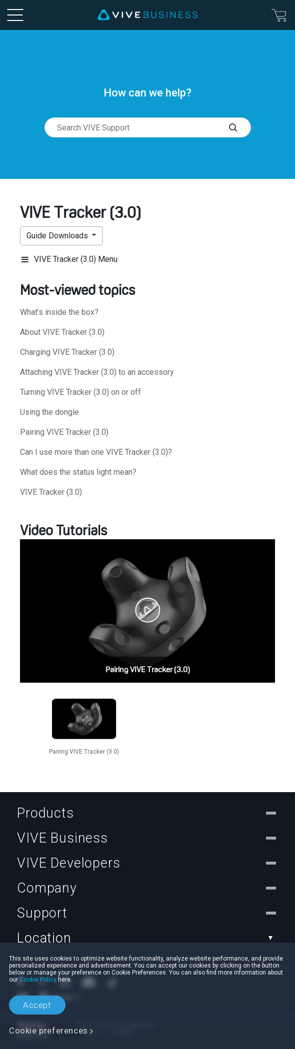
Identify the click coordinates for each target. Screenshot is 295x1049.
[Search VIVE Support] (239, 127)
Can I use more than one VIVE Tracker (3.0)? (96, 452)
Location (147, 938)
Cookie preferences (48, 1031)
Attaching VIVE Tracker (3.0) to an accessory (97, 372)
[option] (84, 725)
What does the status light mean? (78, 472)
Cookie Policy (38, 979)
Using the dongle (49, 412)
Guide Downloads (58, 235)
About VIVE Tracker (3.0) (62, 332)
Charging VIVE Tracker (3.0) (67, 352)
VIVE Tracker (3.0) (51, 492)
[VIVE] (148, 14)
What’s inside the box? (59, 312)
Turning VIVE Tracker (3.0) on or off (80, 392)
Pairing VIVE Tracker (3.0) (64, 432)
